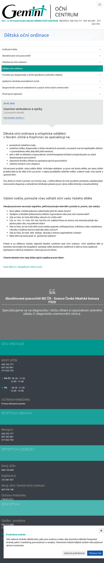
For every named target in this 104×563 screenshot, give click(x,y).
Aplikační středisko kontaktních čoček (20, 81)
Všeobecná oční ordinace (14, 62)
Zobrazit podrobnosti (74, 553)
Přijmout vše (95, 553)
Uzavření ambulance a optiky (22, 109)
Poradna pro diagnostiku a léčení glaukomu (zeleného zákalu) (32, 74)
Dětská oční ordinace (12, 68)
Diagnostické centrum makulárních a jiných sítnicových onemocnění (35, 87)
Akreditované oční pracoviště (16, 55)
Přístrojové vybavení (12, 93)
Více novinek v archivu (13, 117)
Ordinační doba (9, 49)
